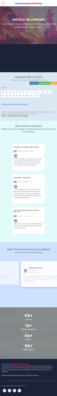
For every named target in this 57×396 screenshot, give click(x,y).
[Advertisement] (28, 58)
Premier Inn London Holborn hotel (26, 147)
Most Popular (44, 83)
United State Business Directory (13, 375)
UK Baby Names (32, 375)
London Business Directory (18, 386)
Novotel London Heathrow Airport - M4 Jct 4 (27, 211)
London (28, 3)
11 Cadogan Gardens (21, 268)
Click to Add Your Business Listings (14, 116)
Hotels (31, 151)
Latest (54, 83)
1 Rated (20, 151)
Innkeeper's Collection (22, 178)
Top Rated (34, 83)
